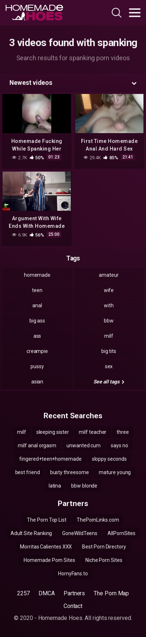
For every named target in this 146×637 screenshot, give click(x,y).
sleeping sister (52, 432)
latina (55, 486)
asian (37, 382)
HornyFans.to (73, 573)
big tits (108, 351)
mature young (115, 472)
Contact (73, 606)
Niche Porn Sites (103, 560)
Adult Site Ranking (31, 533)
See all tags (109, 382)
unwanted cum (83, 445)
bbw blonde (84, 486)
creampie (37, 351)
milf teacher (92, 432)
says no (119, 445)
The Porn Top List (46, 520)
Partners (74, 593)
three (123, 432)
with (109, 305)
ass (37, 336)
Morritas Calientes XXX (46, 547)
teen (37, 290)
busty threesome (69, 472)
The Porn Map (111, 593)
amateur (108, 275)
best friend (27, 472)
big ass (37, 321)
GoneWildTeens (79, 533)
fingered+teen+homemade (50, 459)
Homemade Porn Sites (49, 560)
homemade (37, 275)
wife (109, 290)
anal (37, 305)
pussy (37, 366)
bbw (109, 321)
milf (108, 336)
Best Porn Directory (104, 547)
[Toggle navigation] (135, 12)
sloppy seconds (109, 459)
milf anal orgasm (37, 445)
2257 (23, 593)
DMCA (46, 593)
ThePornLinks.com (98, 520)
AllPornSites (121, 533)
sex (109, 366)
